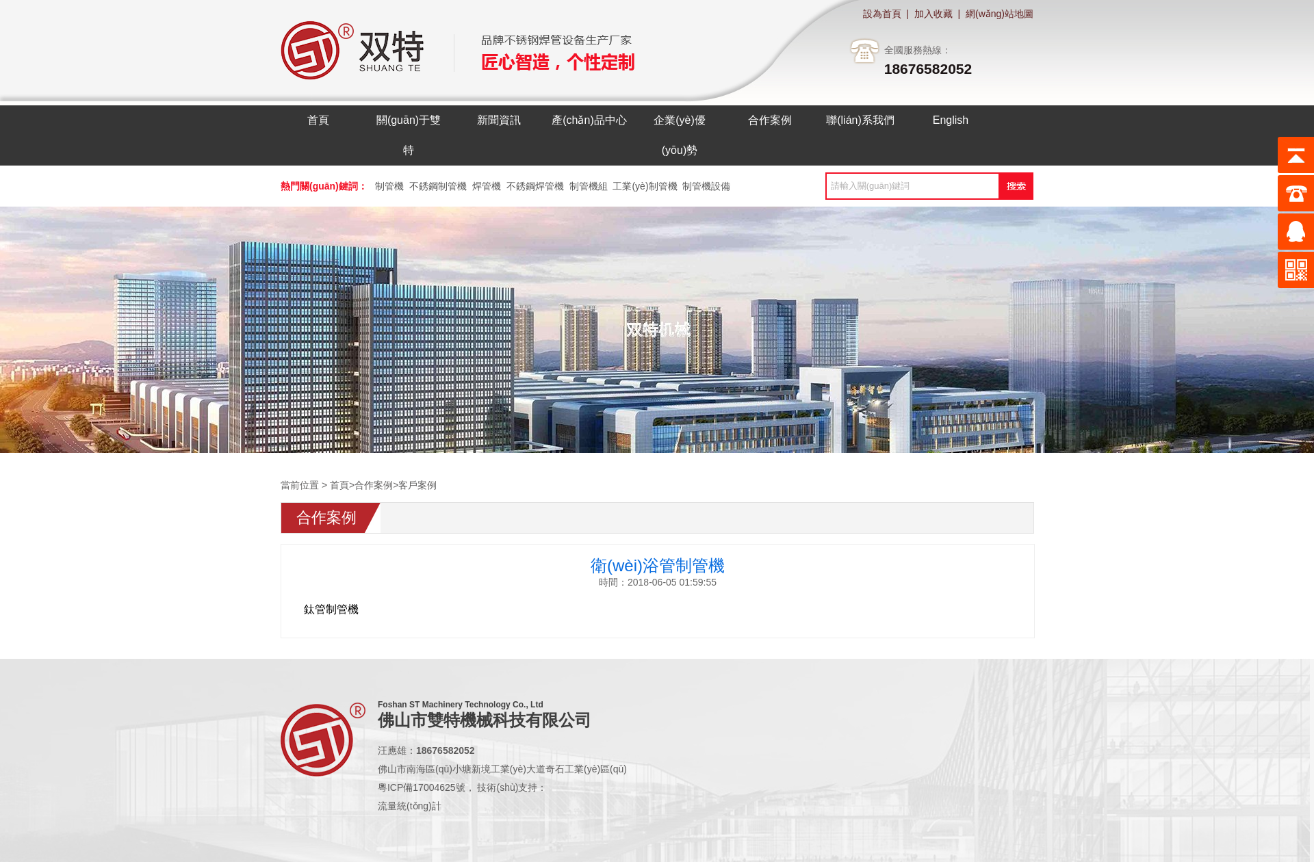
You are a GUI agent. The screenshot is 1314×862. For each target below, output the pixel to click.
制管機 (389, 186)
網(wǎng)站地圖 (999, 13)
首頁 (339, 485)
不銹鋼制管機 (438, 186)
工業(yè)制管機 (645, 186)
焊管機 (486, 186)
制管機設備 (706, 186)
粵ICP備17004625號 (421, 787)
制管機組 (588, 186)
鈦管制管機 (331, 609)
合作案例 (374, 485)
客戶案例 (417, 485)
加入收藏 (933, 13)
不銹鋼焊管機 (535, 186)
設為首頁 (882, 13)
